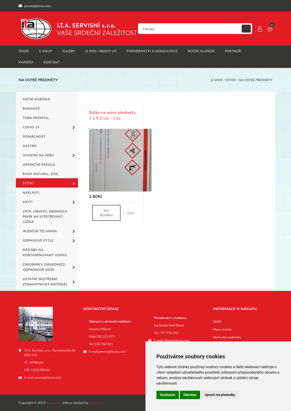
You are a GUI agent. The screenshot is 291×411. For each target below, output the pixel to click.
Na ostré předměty (255, 80)
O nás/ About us (100, 51)
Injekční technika (49, 231)
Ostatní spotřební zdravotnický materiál (49, 281)
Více (130, 213)
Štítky (231, 80)
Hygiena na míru (49, 155)
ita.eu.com (54, 403)
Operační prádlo (39, 164)
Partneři (233, 51)
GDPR (217, 321)
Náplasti (31, 192)
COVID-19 (49, 127)
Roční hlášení (201, 51)
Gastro (30, 146)
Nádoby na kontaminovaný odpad (45, 252)
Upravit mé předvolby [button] (220, 395)
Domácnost (34, 136)
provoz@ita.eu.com (48, 377)
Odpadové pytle (49, 241)
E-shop (45, 51)
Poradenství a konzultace (152, 51)
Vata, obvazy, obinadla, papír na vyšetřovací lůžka (45, 216)
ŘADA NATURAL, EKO (40, 174)
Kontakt (52, 62)
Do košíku (106, 213)
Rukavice (31, 108)
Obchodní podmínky (227, 337)
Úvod (24, 51)
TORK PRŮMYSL (36, 118)
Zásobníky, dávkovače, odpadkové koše (49, 266)
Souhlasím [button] (167, 395)
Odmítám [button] (190, 395)
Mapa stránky (222, 329)
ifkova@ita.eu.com (177, 340)
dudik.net (96, 403)
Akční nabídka (36, 99)
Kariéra (26, 62)
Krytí (49, 202)
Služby (68, 51)
